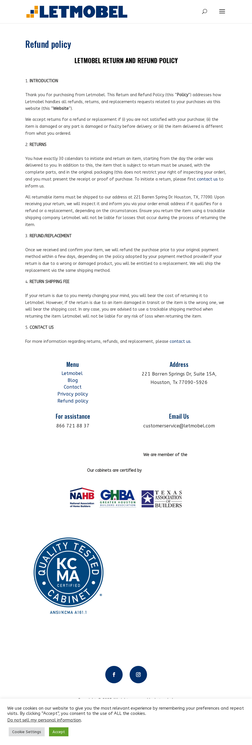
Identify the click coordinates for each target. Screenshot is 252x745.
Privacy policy (72, 394)
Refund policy (72, 401)
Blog (73, 380)
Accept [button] (58, 732)
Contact (72, 387)
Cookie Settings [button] (26, 732)
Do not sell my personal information (44, 720)
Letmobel (72, 373)
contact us (207, 179)
